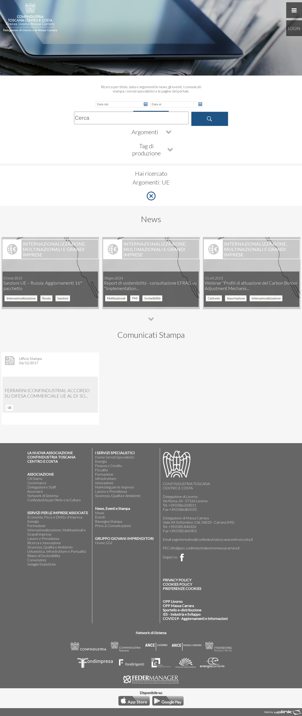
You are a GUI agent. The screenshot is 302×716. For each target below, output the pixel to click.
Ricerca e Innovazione (44, 543)
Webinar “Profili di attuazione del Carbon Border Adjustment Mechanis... (251, 283)
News (99, 513)
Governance (36, 483)
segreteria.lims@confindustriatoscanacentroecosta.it (212, 539)
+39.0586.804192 (183, 509)
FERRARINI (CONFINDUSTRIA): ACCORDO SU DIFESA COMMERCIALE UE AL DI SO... (47, 393)
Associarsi (35, 491)
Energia (33, 521)
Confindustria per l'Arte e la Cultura (54, 500)
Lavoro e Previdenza (43, 538)
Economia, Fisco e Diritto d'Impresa (54, 517)
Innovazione (104, 483)
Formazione (36, 525)
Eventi (100, 517)
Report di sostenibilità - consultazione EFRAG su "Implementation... (150, 283)
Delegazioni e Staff (41, 487)
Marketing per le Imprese (114, 487)
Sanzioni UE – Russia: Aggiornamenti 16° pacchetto (42, 283)
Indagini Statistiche (41, 564)
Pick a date (145, 104)
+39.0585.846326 (182, 526)
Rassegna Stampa (108, 521)
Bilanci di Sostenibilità (43, 555)
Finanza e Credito (108, 465)
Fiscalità (101, 470)
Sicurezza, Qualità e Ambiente (50, 547)
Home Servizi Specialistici (114, 457)
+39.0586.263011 (182, 505)
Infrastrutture (105, 478)
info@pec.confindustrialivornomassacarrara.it (205, 548)
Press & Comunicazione (113, 525)
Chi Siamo (34, 478)
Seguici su (174, 557)
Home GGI (103, 543)
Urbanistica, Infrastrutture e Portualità (56, 551)
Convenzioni (36, 560)
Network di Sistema (42, 495)
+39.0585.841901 (183, 531)
